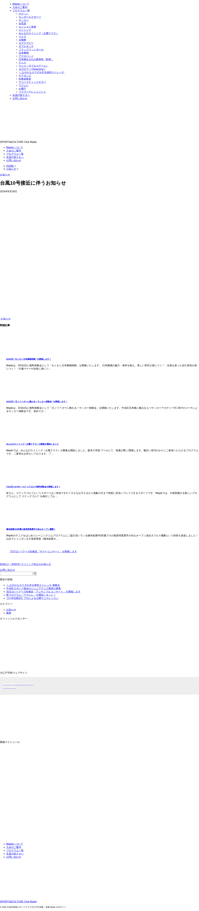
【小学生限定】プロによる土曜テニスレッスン (32, 598)
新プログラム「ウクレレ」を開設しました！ (31, 595)
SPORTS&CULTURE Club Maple (18, 901)
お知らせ (6, 318)
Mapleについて (14, 147)
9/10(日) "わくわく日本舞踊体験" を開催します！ (28, 359)
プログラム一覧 (15, 154)
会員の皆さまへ (15, 157)
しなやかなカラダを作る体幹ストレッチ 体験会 (33, 585)
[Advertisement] (93, 716)
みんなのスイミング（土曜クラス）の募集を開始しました (32, 444)
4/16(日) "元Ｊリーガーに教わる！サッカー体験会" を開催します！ (36, 401)
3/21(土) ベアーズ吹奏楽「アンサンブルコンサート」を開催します (43, 591)
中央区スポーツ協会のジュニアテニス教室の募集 (33, 588)
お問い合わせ (13, 160)
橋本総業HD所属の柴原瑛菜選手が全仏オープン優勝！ (31, 529)
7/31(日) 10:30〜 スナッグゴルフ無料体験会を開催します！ (33, 487)
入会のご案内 (13, 150)
